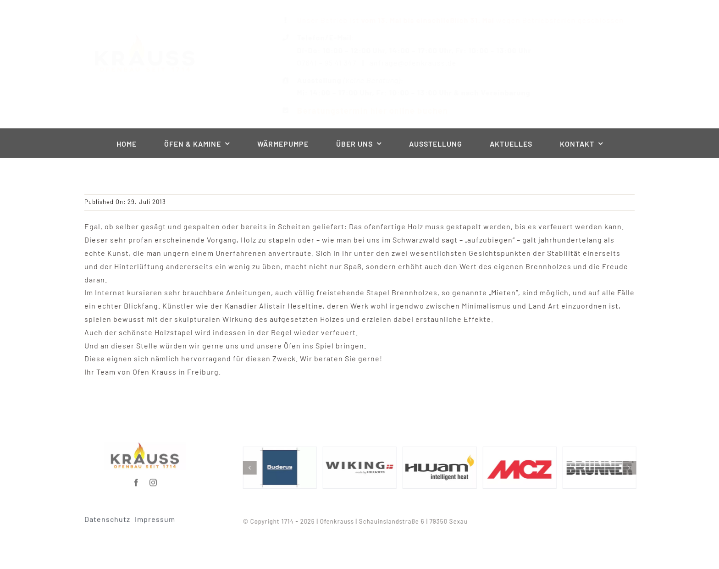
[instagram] (153, 480)
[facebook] (136, 480)
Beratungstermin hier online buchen (364, 110)
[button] (252, 468)
